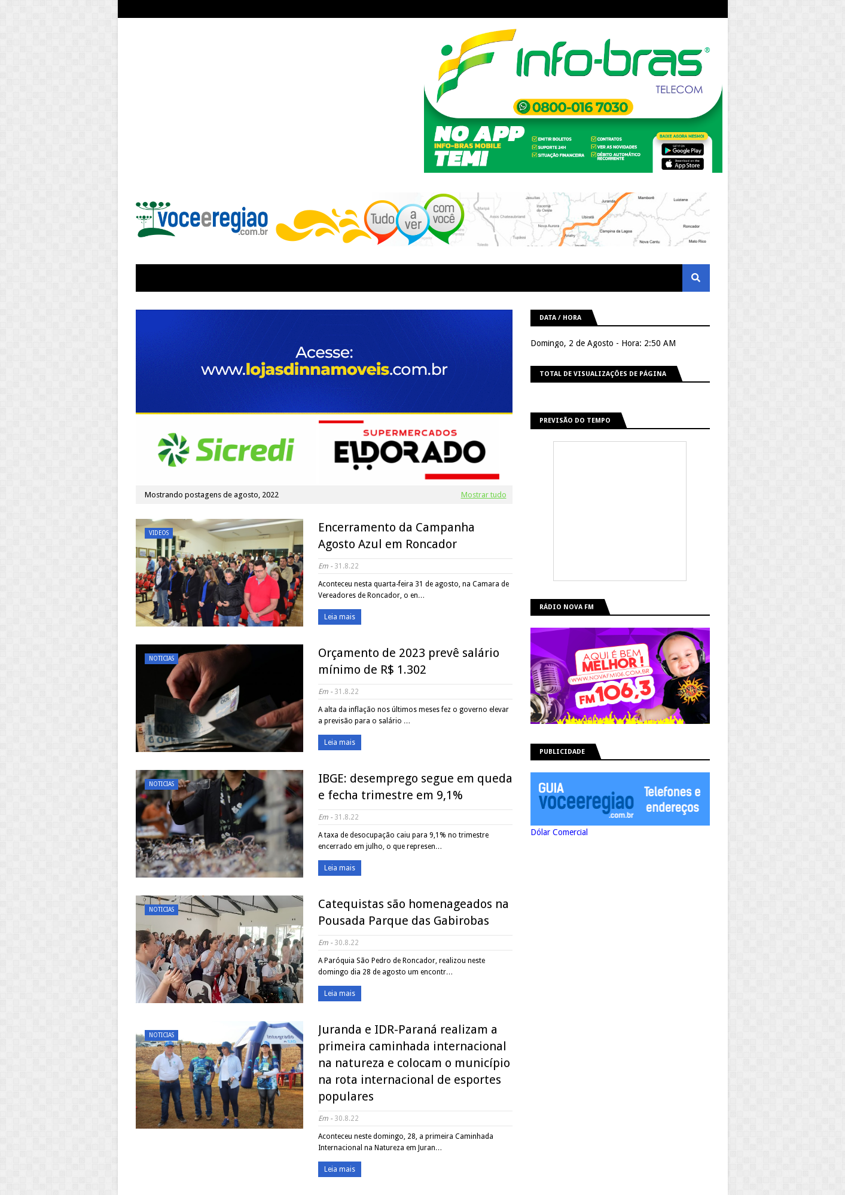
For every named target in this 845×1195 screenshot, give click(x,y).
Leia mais (339, 617)
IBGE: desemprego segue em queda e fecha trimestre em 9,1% (415, 786)
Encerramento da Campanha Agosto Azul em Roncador (396, 535)
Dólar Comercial (559, 832)
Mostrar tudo (484, 494)
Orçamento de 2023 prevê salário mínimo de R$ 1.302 (408, 661)
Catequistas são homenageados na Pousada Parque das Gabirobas (413, 912)
